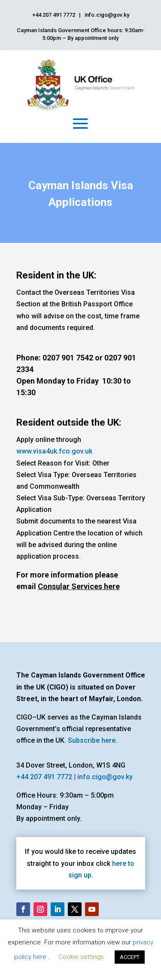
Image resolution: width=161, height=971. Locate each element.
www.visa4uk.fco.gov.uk (54, 451)
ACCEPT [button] (130, 957)
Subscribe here (91, 740)
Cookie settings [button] (81, 957)
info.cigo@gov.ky (105, 777)
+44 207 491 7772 (44, 777)
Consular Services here (79, 586)
